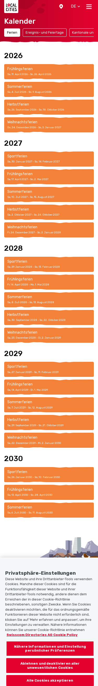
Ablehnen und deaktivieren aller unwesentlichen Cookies (50, 669)
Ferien (12, 32)
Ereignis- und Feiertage (45, 32)
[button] (61, 6)
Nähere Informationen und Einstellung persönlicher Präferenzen (50, 652)
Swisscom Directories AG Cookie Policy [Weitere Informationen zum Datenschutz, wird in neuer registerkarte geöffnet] (42, 638)
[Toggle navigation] (89, 6)
